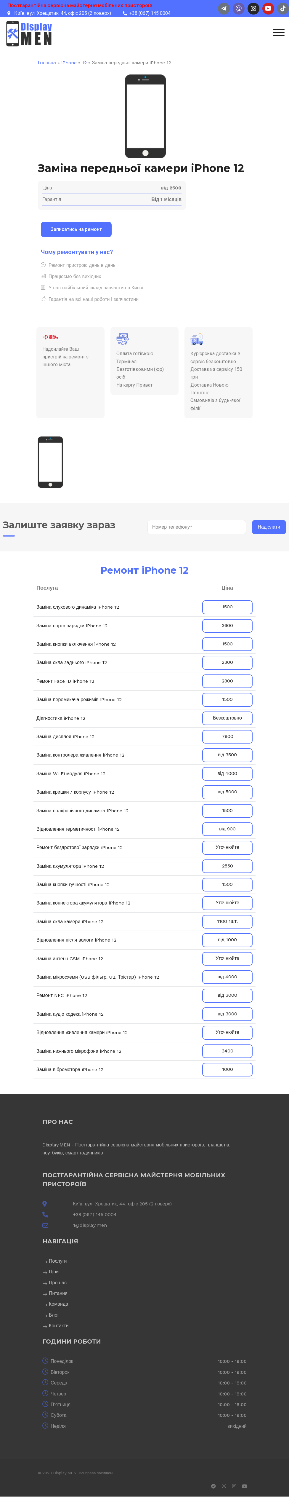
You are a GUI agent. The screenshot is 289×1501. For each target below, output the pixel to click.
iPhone (69, 63)
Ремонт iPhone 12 (144, 570)
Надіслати (269, 527)
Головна (47, 63)
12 (84, 63)
